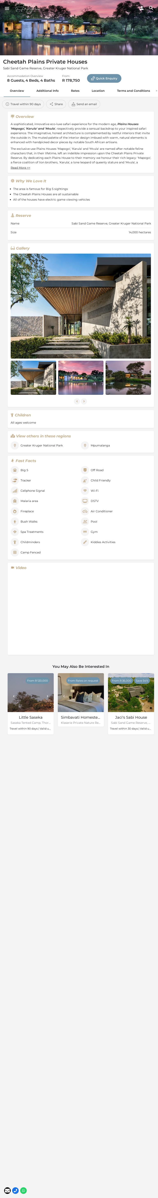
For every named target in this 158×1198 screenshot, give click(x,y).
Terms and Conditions (133, 91)
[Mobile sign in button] (141, 8)
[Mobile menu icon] (7, 8)
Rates (75, 91)
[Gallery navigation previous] (77, 401)
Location (98, 91)
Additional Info (47, 91)
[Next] (47, 696)
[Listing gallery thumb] (81, 306)
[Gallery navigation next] (84, 401)
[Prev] (14, 696)
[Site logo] (29, 8)
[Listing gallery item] (33, 378)
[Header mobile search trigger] (151, 8)
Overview (17, 91)
